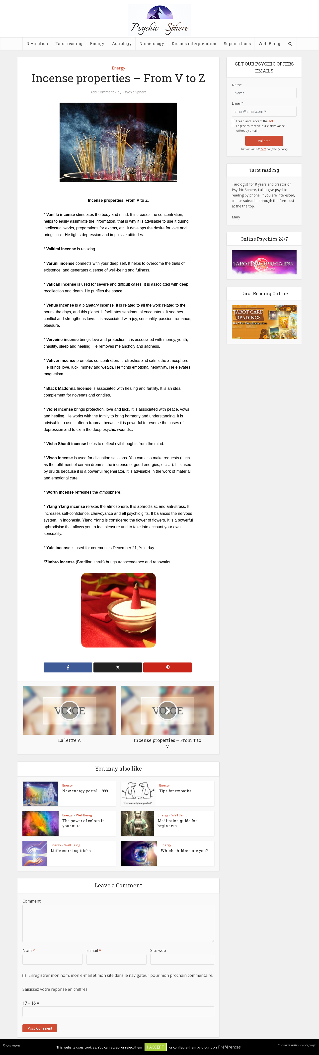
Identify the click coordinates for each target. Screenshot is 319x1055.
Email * (237, 103)
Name (237, 84)
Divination (37, 43)
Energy (97, 43)
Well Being (269, 43)
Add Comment (102, 92)
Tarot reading (69, 43)
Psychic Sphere (134, 92)
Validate (264, 140)
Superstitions (237, 43)
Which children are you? (184, 850)
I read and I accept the (255, 121)
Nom (28, 950)
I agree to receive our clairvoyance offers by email (260, 128)
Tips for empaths (175, 790)
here (263, 149)
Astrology (122, 43)
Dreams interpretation (194, 43)
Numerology (151, 43)
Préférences (229, 1047)
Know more (11, 1045)
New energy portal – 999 (85, 790)
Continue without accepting (296, 1045)
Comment (31, 901)
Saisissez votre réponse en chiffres (54, 989)
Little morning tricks (71, 850)
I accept (155, 1047)
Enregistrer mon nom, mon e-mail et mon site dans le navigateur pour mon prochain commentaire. (120, 975)
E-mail (93, 950)
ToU (271, 121)
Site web (158, 950)
